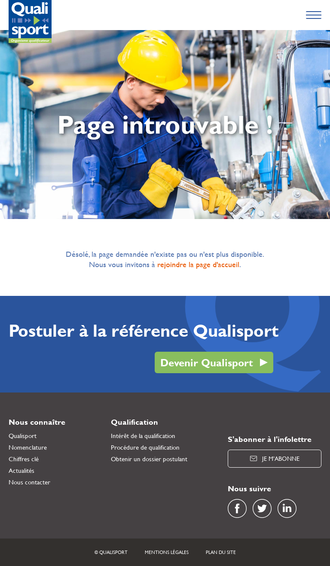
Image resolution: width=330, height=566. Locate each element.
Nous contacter (29, 482)
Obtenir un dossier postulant (149, 458)
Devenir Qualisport (206, 362)
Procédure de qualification (145, 447)
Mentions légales (167, 552)
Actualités (21, 470)
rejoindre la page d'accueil (198, 264)
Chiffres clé (24, 458)
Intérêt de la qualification (143, 435)
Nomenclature (28, 447)
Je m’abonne (274, 458)
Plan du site (221, 552)
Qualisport (23, 435)
